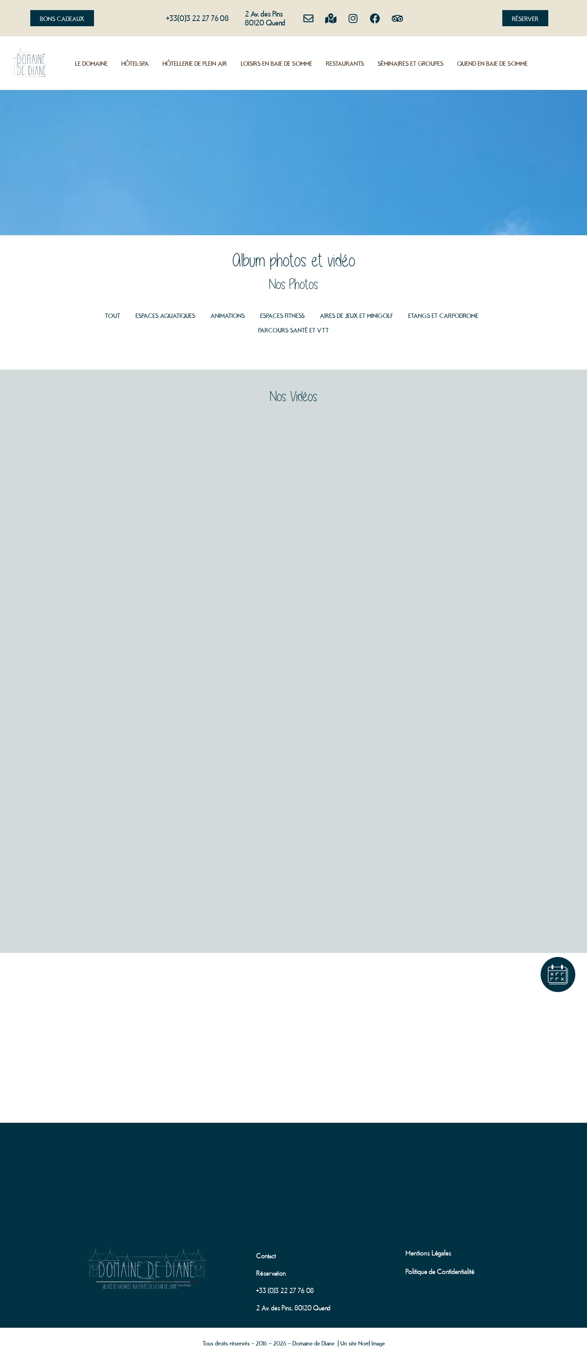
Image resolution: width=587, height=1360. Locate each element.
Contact (266, 1255)
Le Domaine (91, 62)
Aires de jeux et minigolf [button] (356, 315)
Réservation (271, 1272)
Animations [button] (228, 315)
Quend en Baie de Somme (492, 62)
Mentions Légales (428, 1252)
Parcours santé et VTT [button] (293, 329)
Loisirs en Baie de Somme (276, 62)
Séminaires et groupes (410, 62)
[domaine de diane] (294, 1167)
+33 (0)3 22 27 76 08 (285, 1290)
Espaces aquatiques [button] (165, 315)
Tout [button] (112, 315)
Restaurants (345, 62)
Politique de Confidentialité (439, 1271)
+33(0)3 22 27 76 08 (197, 17)
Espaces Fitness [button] (282, 315)
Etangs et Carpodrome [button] (443, 315)
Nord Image (371, 1342)
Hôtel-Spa (135, 62)
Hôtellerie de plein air (195, 62)
